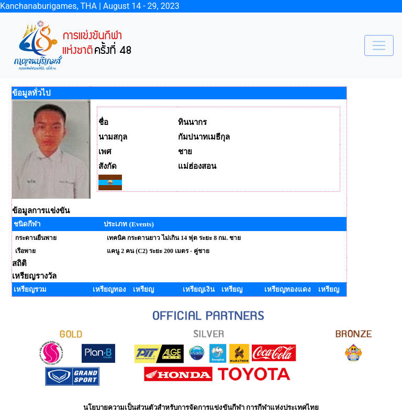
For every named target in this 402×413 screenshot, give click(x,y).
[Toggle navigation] (379, 45)
